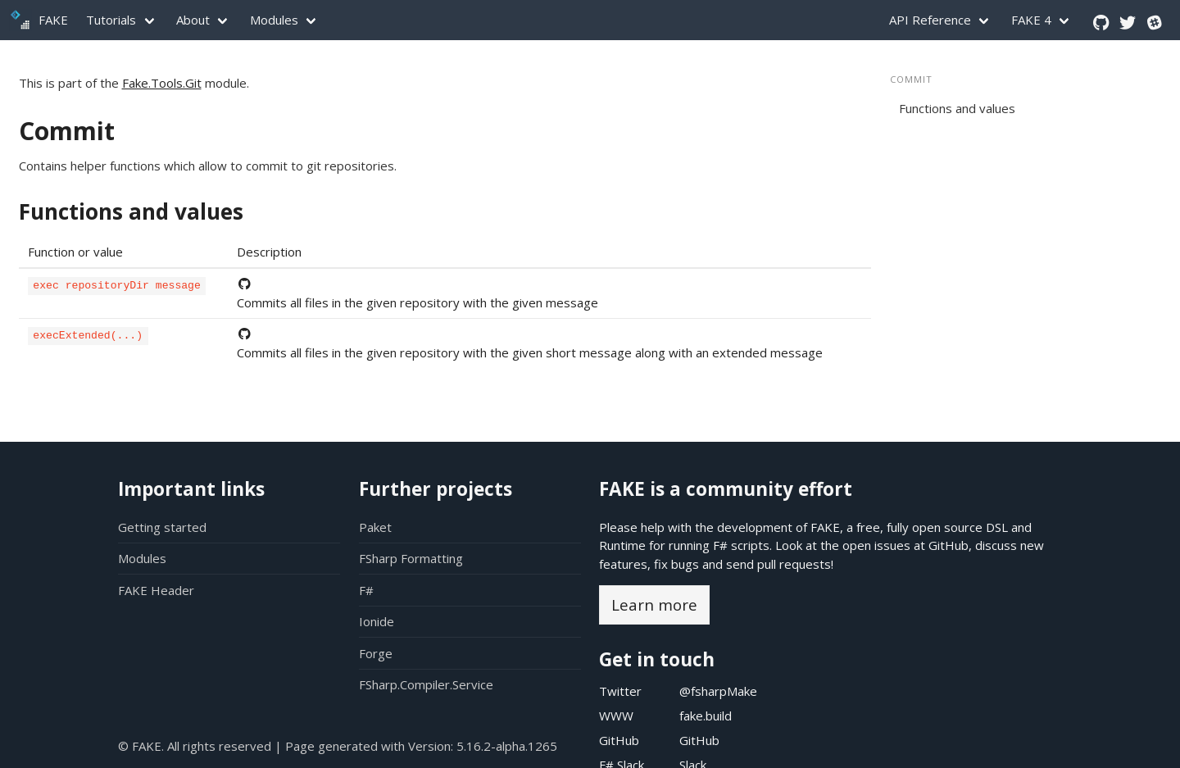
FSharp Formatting (411, 558)
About (193, 19)
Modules (274, 19)
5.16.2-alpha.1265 (506, 746)
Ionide (376, 621)
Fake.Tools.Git (162, 83)
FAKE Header (156, 590)
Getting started (162, 527)
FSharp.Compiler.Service (426, 684)
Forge (376, 653)
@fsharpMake (718, 691)
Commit (67, 131)
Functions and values (131, 211)
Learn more (654, 604)
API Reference (930, 19)
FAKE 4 (1031, 19)
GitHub (948, 545)
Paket (375, 527)
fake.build (705, 715)
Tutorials (111, 19)
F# (366, 590)
